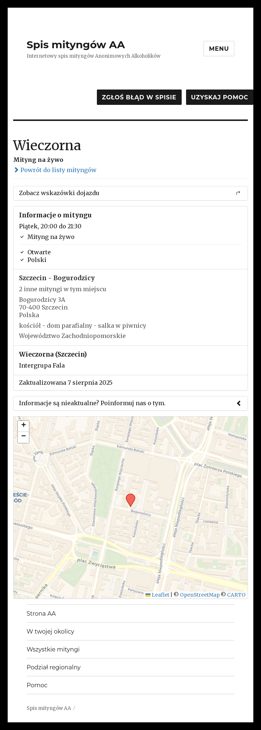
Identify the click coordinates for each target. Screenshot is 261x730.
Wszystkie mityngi (53, 649)
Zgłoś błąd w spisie (139, 97)
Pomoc (37, 685)
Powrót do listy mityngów (55, 170)
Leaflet (157, 595)
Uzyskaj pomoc (219, 97)
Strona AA (41, 613)
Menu (219, 48)
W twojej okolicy (50, 631)
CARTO (236, 595)
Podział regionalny (54, 667)
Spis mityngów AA (76, 44)
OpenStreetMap (200, 595)
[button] (128, 496)
